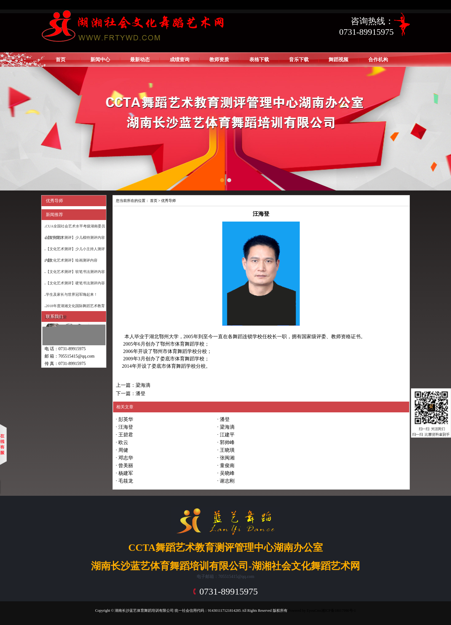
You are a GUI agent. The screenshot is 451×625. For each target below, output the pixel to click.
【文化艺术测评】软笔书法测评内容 (75, 272)
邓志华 (125, 457)
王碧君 (125, 434)
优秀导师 (168, 200)
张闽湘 (227, 457)
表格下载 (259, 59)
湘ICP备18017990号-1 (338, 610)
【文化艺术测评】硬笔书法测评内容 (75, 283)
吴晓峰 (227, 473)
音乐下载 (299, 59)
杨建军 (125, 473)
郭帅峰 (227, 442)
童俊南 (227, 465)
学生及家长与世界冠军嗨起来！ (71, 294)
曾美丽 (125, 465)
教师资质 (219, 59)
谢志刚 (227, 480)
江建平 (227, 434)
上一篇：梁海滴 (133, 385)
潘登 (225, 419)
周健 (123, 450)
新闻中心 (100, 59)
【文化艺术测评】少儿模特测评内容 (75, 237)
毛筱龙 (125, 480)
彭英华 (125, 419)
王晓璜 (227, 450)
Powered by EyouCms (304, 610)
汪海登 (125, 427)
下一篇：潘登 (130, 393)
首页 (60, 59)
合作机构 (378, 59)
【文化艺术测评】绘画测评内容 (71, 260)
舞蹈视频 (338, 59)
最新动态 (140, 59)
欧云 (123, 442)
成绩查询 (179, 59)
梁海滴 (227, 427)
